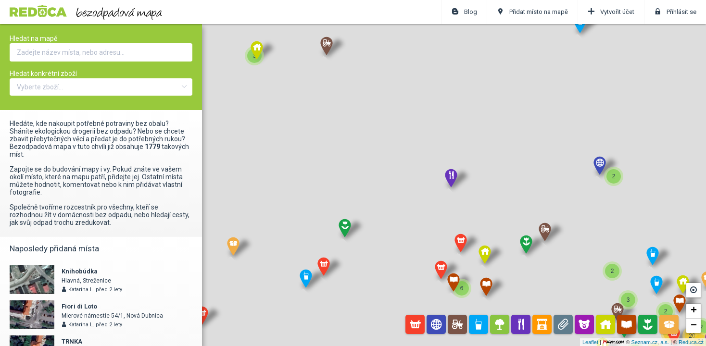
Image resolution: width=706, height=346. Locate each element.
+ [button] (694, 311)
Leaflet (590, 342)
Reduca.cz (691, 342)
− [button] (694, 326)
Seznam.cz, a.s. (650, 342)
